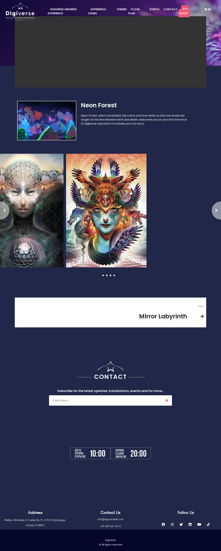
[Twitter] (181, 535)
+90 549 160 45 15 (110, 536)
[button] (118, 275)
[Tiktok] (208, 535)
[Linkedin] (190, 535)
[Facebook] (163, 535)
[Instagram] (172, 535)
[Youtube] (199, 535)
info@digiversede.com (110, 530)
